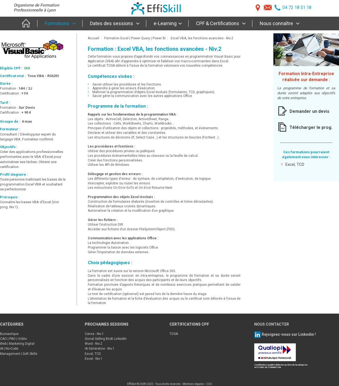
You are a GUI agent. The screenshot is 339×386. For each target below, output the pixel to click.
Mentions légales (193, 383)
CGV (209, 383)
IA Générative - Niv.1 (100, 348)
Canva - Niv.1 (94, 333)
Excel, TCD (292, 164)
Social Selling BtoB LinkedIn (106, 338)
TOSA (174, 333)
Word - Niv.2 (93, 343)
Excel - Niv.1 (94, 358)
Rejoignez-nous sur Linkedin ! (288, 334)
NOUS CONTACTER (271, 324)
